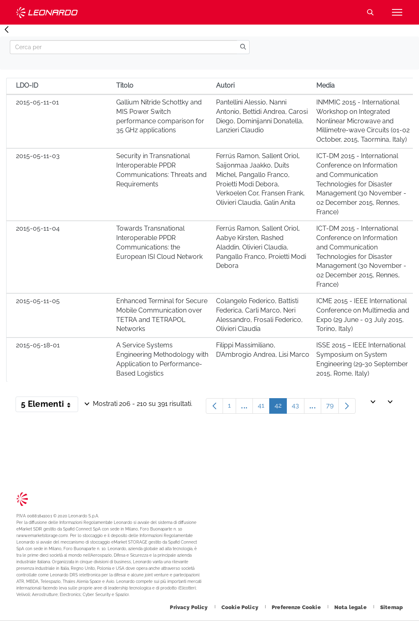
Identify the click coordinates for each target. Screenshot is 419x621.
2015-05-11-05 (38, 301)
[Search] (123, 47)
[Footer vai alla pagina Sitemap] (391, 607)
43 (298, 407)
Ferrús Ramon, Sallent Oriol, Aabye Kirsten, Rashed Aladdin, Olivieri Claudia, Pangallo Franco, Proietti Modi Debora (261, 247)
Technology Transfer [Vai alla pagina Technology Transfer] (47, 12)
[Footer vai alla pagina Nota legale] (351, 607)
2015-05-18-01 (38, 345)
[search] (243, 47)
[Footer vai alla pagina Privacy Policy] (189, 607)
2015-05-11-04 (38, 228)
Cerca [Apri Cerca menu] (370, 12)
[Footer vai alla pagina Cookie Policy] (240, 607)
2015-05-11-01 (37, 102)
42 (281, 407)
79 (332, 407)
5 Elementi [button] (49, 405)
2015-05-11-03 (38, 156)
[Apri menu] (397, 12)
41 (264, 407)
